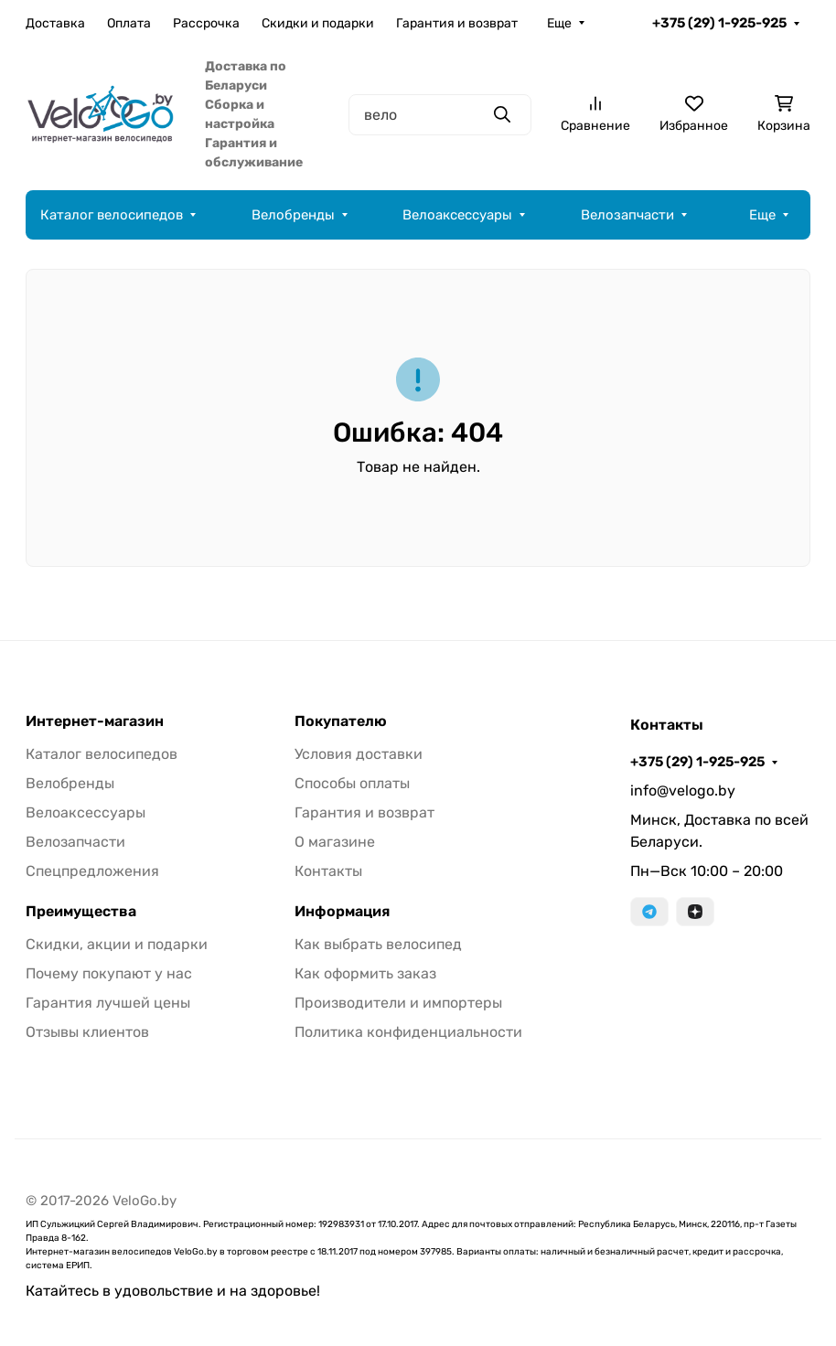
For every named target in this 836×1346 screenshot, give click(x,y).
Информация (342, 911)
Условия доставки (359, 754)
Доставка (55, 23)
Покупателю (341, 721)
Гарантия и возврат (457, 23)
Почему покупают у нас (109, 973)
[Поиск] (439, 114)
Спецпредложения (92, 871)
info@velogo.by (682, 790)
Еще (559, 23)
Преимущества (81, 911)
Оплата (129, 23)
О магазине (335, 841)
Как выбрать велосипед (378, 944)
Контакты (328, 871)
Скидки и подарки (318, 23)
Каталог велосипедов (111, 215)
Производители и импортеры (398, 1002)
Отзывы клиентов (87, 1032)
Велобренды (293, 215)
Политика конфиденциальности (408, 1032)
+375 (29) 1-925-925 (719, 23)
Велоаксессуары (457, 215)
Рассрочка (206, 23)
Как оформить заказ (365, 973)
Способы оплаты (352, 783)
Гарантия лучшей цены (108, 1002)
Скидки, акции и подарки (117, 944)
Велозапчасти (627, 215)
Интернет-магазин (95, 721)
